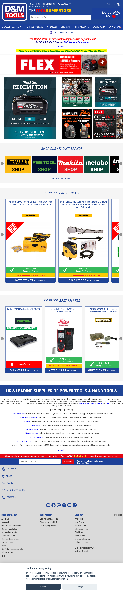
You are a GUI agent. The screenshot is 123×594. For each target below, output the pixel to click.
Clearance (66, 27)
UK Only (115, 27)
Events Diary (99, 27)
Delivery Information (9, 532)
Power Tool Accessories (29, 417)
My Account (113, 4)
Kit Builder (52, 27)
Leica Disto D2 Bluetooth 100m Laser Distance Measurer (64, 310)
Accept (43, 587)
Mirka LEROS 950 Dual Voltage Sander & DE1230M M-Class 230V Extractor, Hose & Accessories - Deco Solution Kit (83, 204)
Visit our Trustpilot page (84, 551)
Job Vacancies (7, 552)
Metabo (93, 403)
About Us (34, 4)
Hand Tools (36, 425)
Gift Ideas (79, 532)
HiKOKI (99, 403)
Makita (81, 403)
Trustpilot (61, 46)
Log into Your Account (49, 519)
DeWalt (87, 403)
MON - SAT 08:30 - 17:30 (39, 6)
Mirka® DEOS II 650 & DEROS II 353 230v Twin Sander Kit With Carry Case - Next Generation (30, 203)
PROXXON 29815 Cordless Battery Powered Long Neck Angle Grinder (103, 310)
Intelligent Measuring (30, 433)
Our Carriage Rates (9, 529)
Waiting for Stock (24, 364)
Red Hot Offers (81, 525)
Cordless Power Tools (18, 413)
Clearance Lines (81, 529)
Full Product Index (82, 542)
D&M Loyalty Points (48, 525)
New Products (82, 27)
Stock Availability (8, 535)
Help (3, 556)
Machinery (27, 421)
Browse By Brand (35, 27)
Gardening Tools (32, 429)
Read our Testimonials (10, 539)
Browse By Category (13, 27)
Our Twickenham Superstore (13, 549)
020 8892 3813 (65, 4)
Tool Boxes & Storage (25, 441)
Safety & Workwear (36, 437)
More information (60, 579)
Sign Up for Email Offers (49, 522)
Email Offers (80, 535)
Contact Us (49, 4)
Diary (3, 545)
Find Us (7, 483)
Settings (80, 587)
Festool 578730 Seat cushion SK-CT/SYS (23, 309)
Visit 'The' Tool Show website (86, 548)
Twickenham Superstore (76, 42)
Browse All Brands (61, 178)
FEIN (107, 403)
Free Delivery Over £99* (61, 32)
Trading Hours (7, 542)
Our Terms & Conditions (11, 525)
